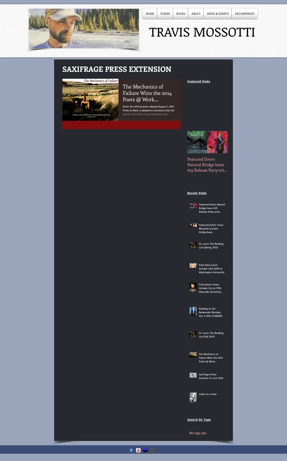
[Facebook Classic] (131, 450)
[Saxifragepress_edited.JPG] (152, 450)
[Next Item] (221, 142)
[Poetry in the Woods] (145, 450)
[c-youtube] (138, 450)
